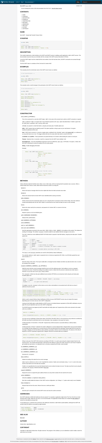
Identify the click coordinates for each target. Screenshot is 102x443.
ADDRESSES (25, 24)
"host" (40, 134)
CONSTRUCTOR (26, 21)
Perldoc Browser (7, 2)
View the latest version (57, 8)
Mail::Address (75, 398)
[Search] (91, 2)
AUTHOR (24, 27)
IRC (66, 441)
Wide (78, 2)
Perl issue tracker (55, 441)
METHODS (24, 22)
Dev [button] (22, 2)
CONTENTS (24, 12)
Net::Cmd (46, 367)
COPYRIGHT (25, 28)
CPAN (30, 5)
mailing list (62, 441)
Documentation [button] (29, 2)
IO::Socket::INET (70, 132)
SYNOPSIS (25, 16)
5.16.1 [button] (17, 2)
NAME (23, 14)
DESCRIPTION (25, 18)
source (27, 5)
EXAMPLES (25, 19)
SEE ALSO (24, 25)
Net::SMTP (22, 5)
